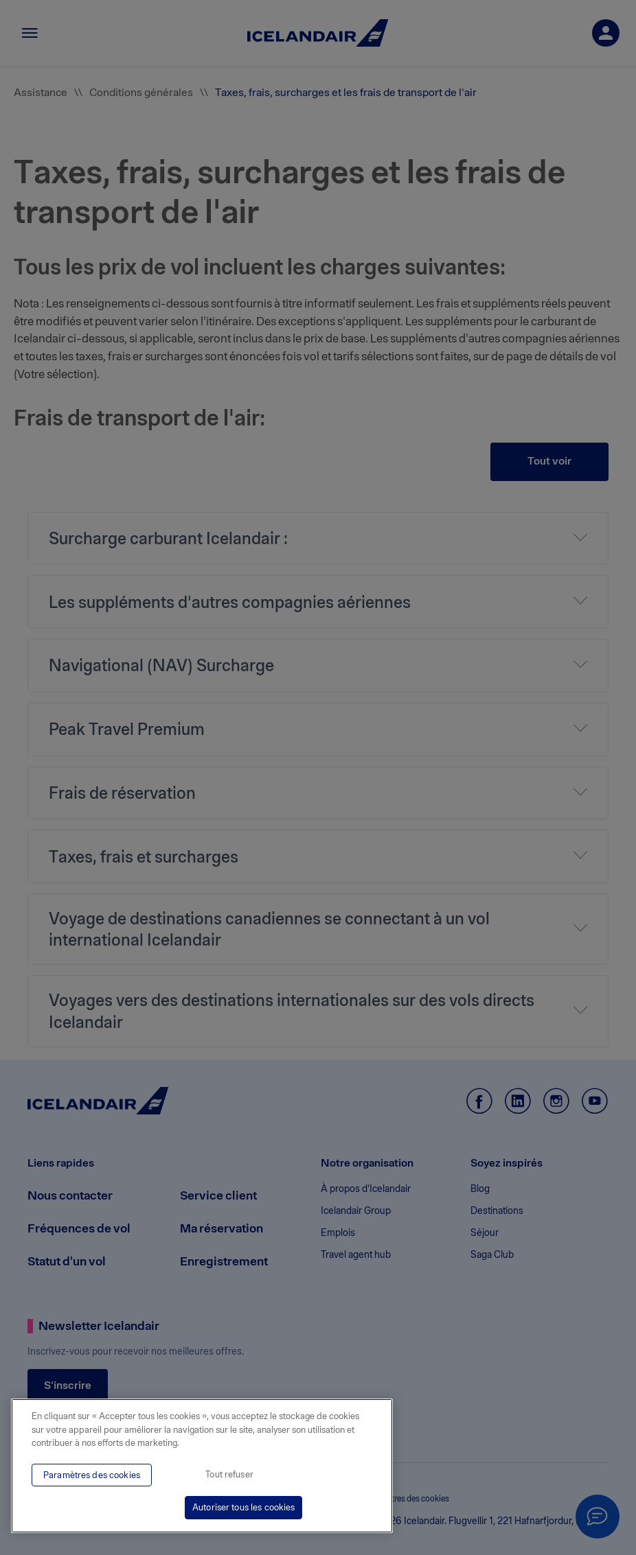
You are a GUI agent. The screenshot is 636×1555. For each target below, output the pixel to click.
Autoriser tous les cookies (243, 1507)
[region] (202, 1466)
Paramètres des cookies (91, 1475)
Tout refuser (229, 1474)
